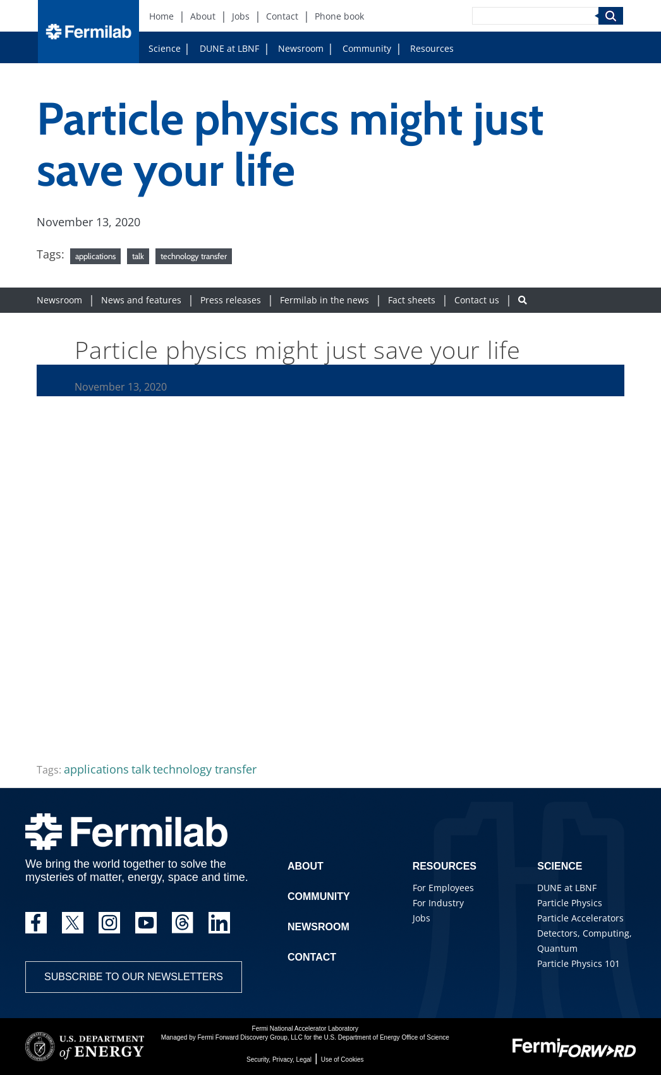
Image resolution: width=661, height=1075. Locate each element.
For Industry (438, 903)
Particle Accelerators (580, 918)
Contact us (476, 300)
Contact (312, 957)
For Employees (443, 888)
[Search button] (522, 300)
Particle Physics (569, 903)
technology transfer (194, 256)
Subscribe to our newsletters (133, 976)
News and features (141, 300)
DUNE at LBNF (229, 48)
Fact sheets (411, 300)
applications (95, 256)
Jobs (421, 918)
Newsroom (301, 48)
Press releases (230, 300)
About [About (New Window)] (202, 16)
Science (165, 48)
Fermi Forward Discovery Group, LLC (250, 1037)
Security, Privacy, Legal (279, 1059)
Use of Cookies (342, 1059)
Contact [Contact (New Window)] (282, 16)
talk (138, 256)
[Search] (535, 16)
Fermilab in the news (324, 300)
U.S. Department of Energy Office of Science (386, 1037)
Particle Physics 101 (578, 963)
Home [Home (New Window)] (161, 16)
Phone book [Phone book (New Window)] (339, 16)
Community (367, 48)
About (306, 866)
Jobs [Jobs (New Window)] (241, 16)
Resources (432, 48)
